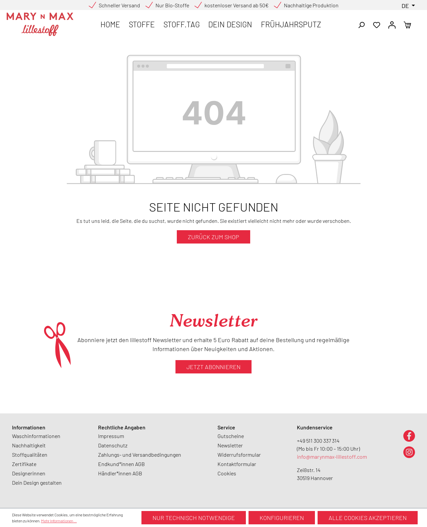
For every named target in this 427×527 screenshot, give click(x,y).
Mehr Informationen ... (59, 520)
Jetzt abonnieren (213, 366)
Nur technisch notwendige (193, 517)
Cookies (227, 473)
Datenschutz (112, 445)
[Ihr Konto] (392, 24)
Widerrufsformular (239, 454)
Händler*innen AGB (120, 473)
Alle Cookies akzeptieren (368, 517)
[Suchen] (361, 24)
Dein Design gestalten (37, 482)
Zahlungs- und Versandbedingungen (139, 454)
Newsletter (230, 445)
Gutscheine (231, 436)
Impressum (111, 436)
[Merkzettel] (376, 24)
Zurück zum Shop (213, 237)
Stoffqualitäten (29, 454)
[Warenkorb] (407, 24)
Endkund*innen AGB (121, 464)
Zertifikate (24, 464)
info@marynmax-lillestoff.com (332, 456)
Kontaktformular (237, 464)
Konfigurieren (282, 517)
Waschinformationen (36, 436)
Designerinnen (28, 473)
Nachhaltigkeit (29, 445)
